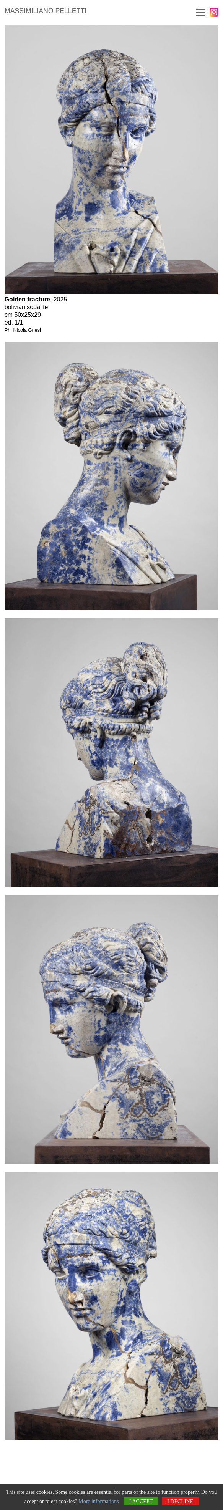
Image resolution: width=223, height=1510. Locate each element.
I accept (141, 1501)
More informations (98, 1501)
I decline (180, 1501)
